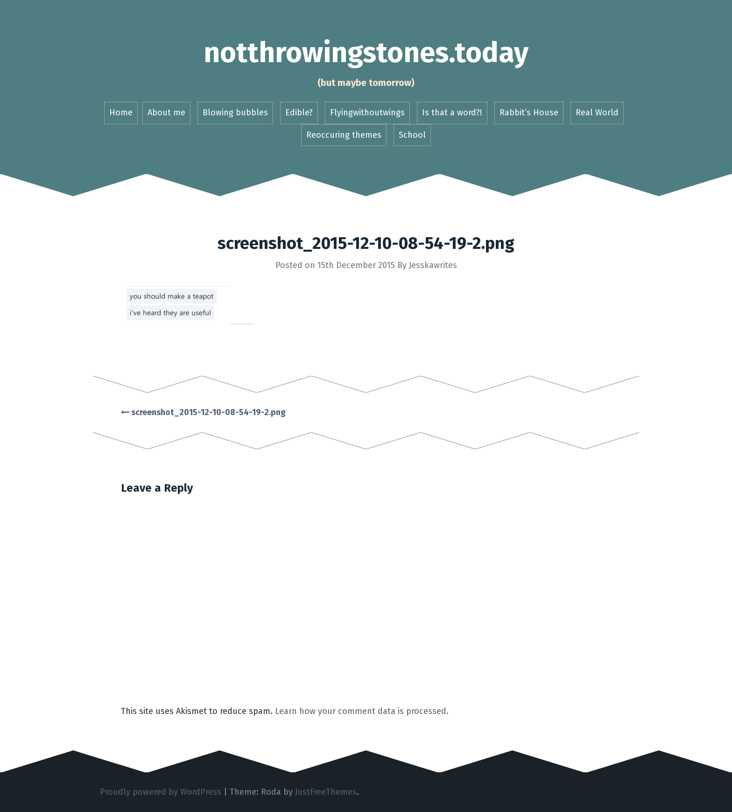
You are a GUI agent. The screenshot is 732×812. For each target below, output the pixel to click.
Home (121, 112)
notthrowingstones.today (366, 53)
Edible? (299, 112)
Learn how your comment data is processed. (362, 711)
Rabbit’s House (529, 112)
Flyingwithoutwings (367, 112)
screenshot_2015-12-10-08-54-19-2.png (203, 412)
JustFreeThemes (326, 792)
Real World (597, 112)
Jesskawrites (433, 265)
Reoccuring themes (343, 135)
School (412, 135)
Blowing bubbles (235, 112)
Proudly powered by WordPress (160, 792)
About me (166, 112)
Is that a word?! (452, 112)
